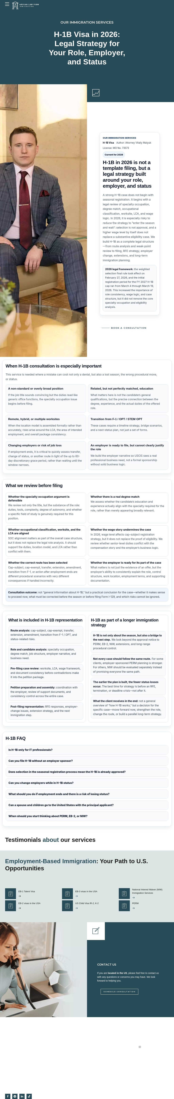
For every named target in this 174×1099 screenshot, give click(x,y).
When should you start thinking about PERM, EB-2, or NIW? (48, 816)
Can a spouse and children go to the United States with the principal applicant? (61, 805)
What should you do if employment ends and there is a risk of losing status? (58, 794)
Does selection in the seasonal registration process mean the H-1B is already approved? (67, 772)
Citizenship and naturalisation (61, 1053)
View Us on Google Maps (102, 1053)
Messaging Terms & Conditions (104, 1086)
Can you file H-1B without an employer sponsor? (40, 761)
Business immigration (57, 1047)
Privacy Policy (96, 1066)
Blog (92, 1060)
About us (94, 1047)
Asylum (51, 1066)
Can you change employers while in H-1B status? (41, 783)
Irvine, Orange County (100, 1073)
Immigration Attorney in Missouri (105, 1079)
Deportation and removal (59, 1060)
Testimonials (96, 1040)
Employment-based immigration (62, 1040)
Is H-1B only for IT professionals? (30, 749)
